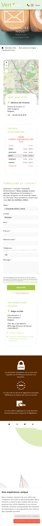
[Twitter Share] (25, 424)
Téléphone (7, 248)
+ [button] (6, 62)
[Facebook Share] (17, 424)
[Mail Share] (9, 424)
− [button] (6, 66)
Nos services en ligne (27, 48)
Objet (6, 205)
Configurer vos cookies (27, 516)
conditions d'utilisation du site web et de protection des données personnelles (20, 281)
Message (7, 260)
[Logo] (11, 5)
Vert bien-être (9, 48)
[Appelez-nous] (28, 5)
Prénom (7, 231)
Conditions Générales (16, 333)
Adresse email (9, 240)
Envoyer (21, 287)
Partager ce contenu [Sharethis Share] (32, 424)
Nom (6, 222)
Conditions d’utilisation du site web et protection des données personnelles (21, 339)
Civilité (6, 214)
